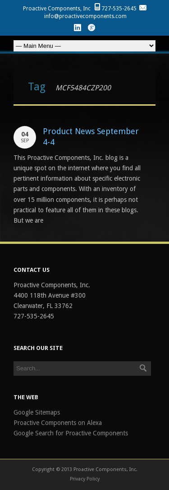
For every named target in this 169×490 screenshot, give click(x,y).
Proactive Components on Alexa (58, 422)
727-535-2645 (119, 8)
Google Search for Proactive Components (71, 433)
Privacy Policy (85, 479)
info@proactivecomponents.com (85, 16)
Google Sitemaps (37, 412)
